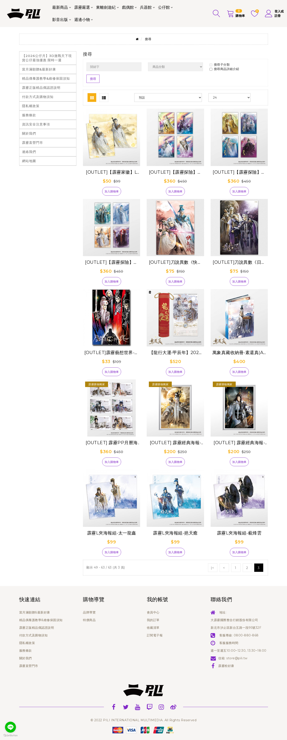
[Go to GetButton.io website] (10, 735)
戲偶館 (128, 7)
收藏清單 (153, 628)
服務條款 (29, 115)
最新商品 (60, 7)
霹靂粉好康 (226, 666)
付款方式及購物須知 (37, 97)
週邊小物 (82, 19)
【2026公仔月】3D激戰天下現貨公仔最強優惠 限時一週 (47, 58)
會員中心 (153, 612)
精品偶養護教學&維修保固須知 (46, 78)
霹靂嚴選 (82, 7)
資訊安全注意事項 (36, 124)
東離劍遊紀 (106, 7)
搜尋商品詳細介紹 (224, 69)
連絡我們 (29, 152)
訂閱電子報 (155, 635)
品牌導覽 (89, 612)
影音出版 (60, 19)
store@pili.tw (236, 658)
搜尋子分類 (220, 65)
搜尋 (148, 39)
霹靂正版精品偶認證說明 (41, 88)
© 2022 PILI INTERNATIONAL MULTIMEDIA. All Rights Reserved (144, 720)
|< (212, 568)
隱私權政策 (31, 106)
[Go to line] (10, 727)
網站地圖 (29, 161)
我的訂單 (153, 620)
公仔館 (164, 7)
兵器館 (146, 7)
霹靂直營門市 (32, 142)
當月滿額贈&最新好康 (39, 69)
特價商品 (89, 620)
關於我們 (29, 133)
